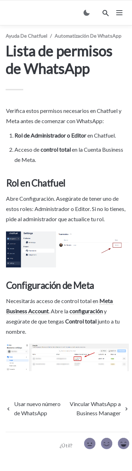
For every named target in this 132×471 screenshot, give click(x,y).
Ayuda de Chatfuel (26, 36)
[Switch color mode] (86, 13)
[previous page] (33, 408)
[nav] (119, 13)
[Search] (105, 13)
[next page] (96, 408)
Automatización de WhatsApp (88, 36)
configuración (86, 311)
